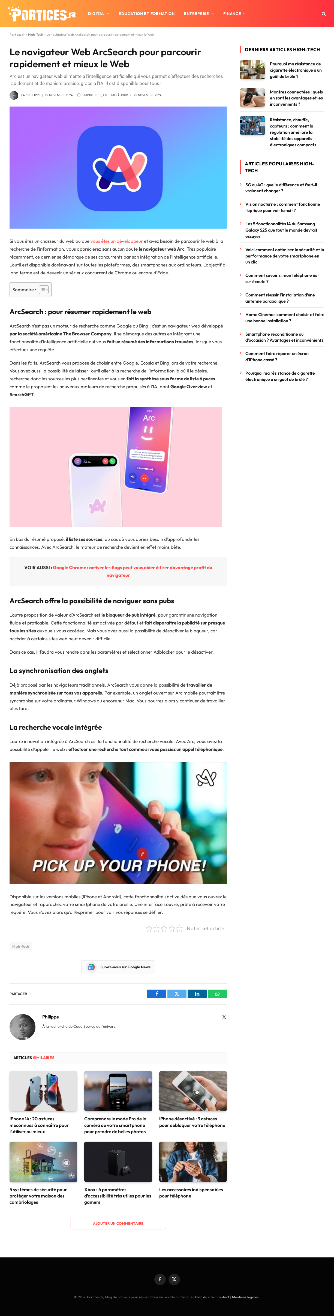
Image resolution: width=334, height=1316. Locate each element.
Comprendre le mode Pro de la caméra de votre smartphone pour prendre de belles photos (115, 1125)
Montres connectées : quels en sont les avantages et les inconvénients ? (296, 98)
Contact (222, 1297)
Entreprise (196, 13)
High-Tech (35, 34)
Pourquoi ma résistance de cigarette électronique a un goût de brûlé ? (296, 70)
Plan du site (204, 1297)
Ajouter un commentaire (118, 1223)
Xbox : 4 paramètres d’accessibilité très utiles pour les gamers (117, 1196)
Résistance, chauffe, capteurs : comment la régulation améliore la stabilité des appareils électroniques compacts (293, 132)
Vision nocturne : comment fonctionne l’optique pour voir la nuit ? (282, 207)
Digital (96, 13)
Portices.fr (17, 34)
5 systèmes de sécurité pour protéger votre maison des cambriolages (38, 1196)
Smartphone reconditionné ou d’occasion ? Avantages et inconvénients (284, 337)
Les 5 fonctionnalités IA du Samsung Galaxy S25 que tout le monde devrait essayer (281, 230)
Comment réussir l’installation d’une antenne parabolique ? (280, 298)
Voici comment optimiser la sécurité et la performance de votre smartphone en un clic (284, 256)
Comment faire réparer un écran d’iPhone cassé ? (277, 356)
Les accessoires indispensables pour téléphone (191, 1193)
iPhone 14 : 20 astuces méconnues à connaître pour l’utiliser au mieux (39, 1125)
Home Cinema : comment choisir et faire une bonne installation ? (284, 317)
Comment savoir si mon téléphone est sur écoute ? (282, 278)
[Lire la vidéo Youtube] (123, 823)
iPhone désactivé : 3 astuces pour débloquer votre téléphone (192, 1122)
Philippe (34, 95)
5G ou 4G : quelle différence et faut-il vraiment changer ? (281, 188)
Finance (232, 13)
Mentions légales (245, 1297)
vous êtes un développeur (116, 241)
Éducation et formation (146, 13)
